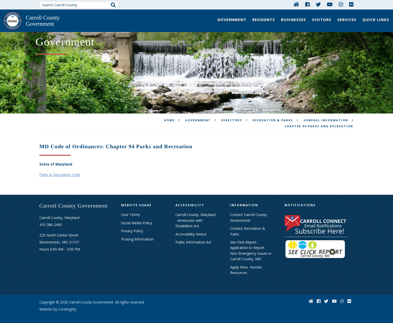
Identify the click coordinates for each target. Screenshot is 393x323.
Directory (231, 117)
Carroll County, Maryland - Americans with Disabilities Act (195, 218)
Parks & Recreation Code (59, 172)
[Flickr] (351, 4)
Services (346, 19)
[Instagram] (341, 4)
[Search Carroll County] (78, 4)
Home (169, 117)
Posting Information (137, 236)
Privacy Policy (132, 228)
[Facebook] (307, 4)
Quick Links (375, 19)
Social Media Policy (136, 220)
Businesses (293, 19)
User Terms (130, 212)
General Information (326, 117)
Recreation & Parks (273, 117)
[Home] (296, 4)
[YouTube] (330, 4)
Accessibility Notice (191, 231)
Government (231, 19)
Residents (263, 19)
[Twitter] (318, 4)
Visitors (321, 19)
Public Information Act (193, 239)
